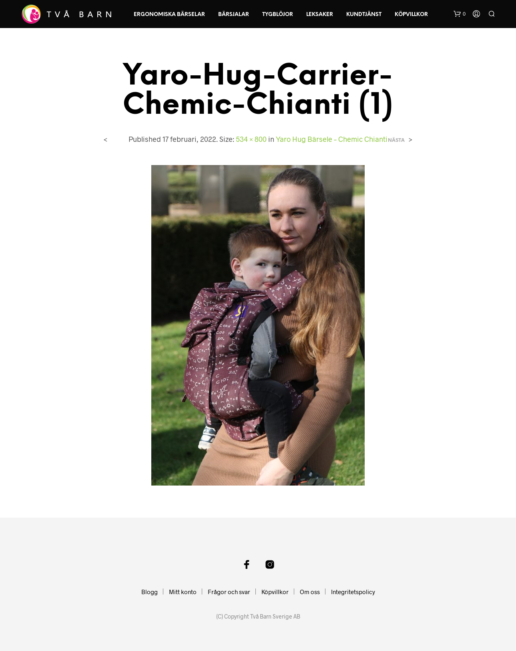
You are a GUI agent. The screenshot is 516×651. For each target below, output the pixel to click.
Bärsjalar (233, 14)
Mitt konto (183, 591)
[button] (460, 14)
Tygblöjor (277, 14)
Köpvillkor (411, 14)
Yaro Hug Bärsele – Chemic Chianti (332, 139)
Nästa (396, 140)
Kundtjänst (363, 14)
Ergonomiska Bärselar (169, 14)
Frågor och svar (229, 591)
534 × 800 (251, 139)
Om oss (310, 591)
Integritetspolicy (353, 591)
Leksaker (319, 14)
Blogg (149, 591)
